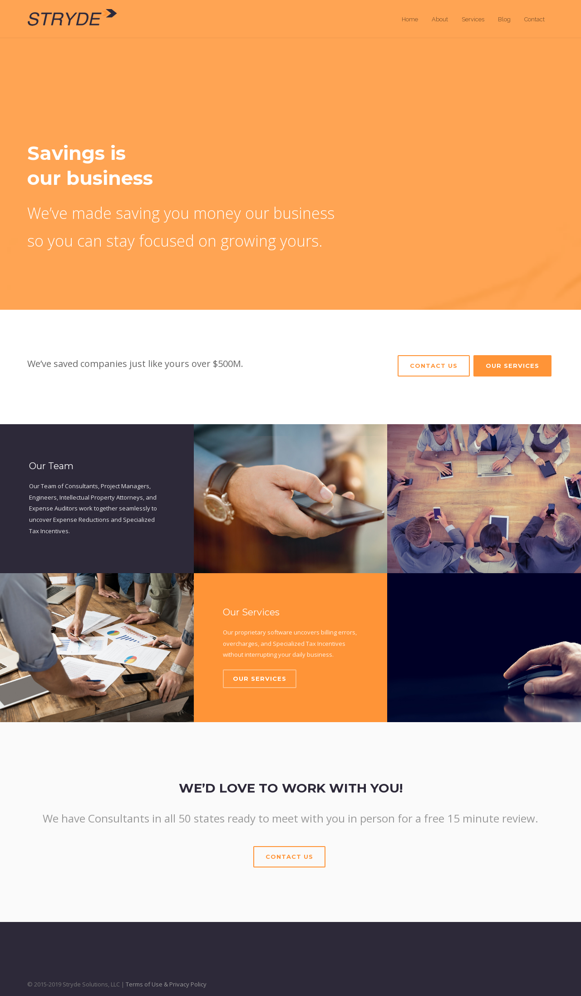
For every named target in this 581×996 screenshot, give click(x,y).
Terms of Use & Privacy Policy (166, 984)
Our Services (512, 365)
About (440, 19)
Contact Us (434, 365)
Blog (504, 19)
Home (410, 19)
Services (473, 19)
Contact (534, 19)
